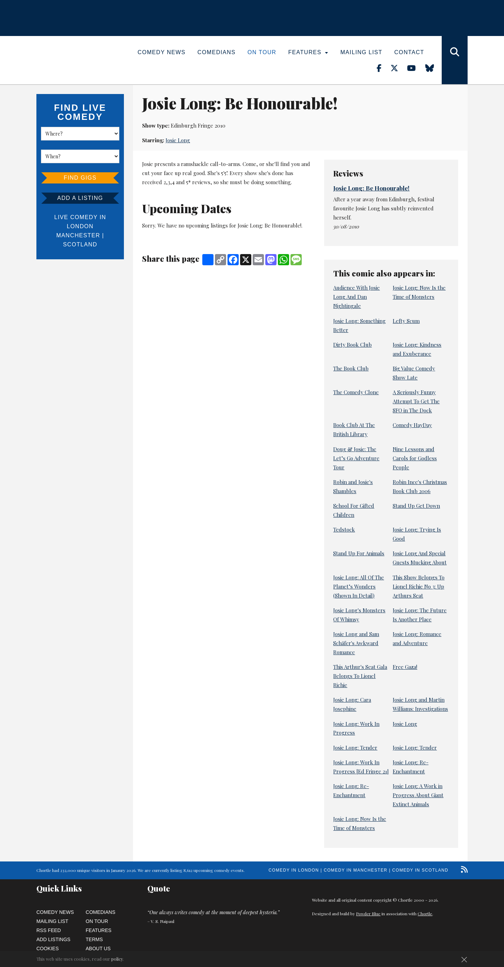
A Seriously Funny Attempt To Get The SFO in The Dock (416, 401)
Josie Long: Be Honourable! (371, 188)
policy (117, 959)
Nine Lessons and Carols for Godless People (415, 458)
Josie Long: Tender (355, 747)
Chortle (425, 913)
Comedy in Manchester (355, 870)
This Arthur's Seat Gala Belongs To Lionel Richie (360, 675)
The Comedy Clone (356, 392)
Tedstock (344, 529)
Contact (409, 52)
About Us (98, 948)
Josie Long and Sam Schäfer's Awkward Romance (356, 643)
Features (308, 52)
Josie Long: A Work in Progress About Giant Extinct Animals (418, 795)
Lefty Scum (406, 320)
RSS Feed (48, 930)
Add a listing (80, 198)
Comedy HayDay (412, 424)
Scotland (80, 244)
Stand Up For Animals (358, 553)
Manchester (78, 235)
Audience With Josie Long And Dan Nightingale (356, 296)
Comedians (216, 52)
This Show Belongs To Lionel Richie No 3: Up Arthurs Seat (418, 586)
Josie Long (178, 140)
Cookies (47, 948)
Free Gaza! (405, 666)
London (80, 226)
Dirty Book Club (352, 344)
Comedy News (162, 52)
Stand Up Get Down (416, 505)
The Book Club (351, 368)
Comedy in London (293, 870)
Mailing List (361, 52)
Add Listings (53, 939)
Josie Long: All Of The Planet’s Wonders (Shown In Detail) (358, 586)
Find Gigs (80, 178)
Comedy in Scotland (420, 870)
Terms (94, 939)
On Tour (261, 52)
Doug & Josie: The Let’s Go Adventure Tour (356, 458)
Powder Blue (368, 913)
